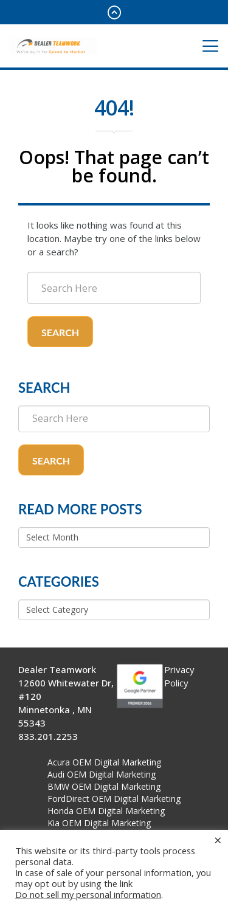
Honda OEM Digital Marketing (106, 811)
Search (60, 332)
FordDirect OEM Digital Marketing (114, 798)
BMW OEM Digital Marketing (104, 786)
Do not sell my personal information (88, 894)
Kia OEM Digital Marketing (99, 823)
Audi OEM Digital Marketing (101, 774)
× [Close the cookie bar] (218, 839)
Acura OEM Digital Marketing (104, 762)
